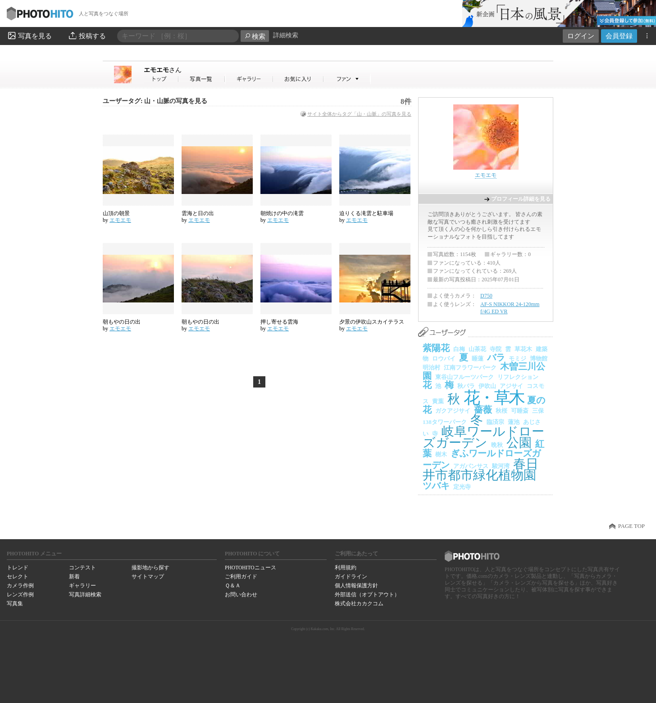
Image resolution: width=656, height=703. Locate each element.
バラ (496, 357)
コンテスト (82, 567)
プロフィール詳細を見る (521, 199)
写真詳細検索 (85, 594)
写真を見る (29, 36)
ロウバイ (444, 358)
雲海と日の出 (198, 213)
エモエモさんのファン (347, 79)
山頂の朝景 (116, 213)
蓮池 (513, 422)
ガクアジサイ (452, 410)
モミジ (517, 358)
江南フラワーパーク (470, 367)
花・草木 (494, 397)
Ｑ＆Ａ (233, 585)
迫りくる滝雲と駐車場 (366, 213)
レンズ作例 (20, 594)
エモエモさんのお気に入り (298, 79)
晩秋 (497, 445)
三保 (538, 410)
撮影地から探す (150, 567)
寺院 (495, 349)
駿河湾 (501, 466)
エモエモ (163, 69)
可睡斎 (519, 410)
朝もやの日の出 (122, 322)
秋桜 (501, 410)
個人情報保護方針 (356, 585)
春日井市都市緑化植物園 (480, 469)
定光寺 (462, 486)
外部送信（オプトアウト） (367, 594)
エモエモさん (161, 79)
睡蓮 (477, 358)
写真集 (15, 603)
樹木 (441, 454)
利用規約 (345, 567)
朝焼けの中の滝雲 (282, 213)
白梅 (459, 349)
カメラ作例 (20, 585)
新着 (74, 576)
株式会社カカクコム (359, 603)
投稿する (87, 36)
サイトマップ (148, 576)
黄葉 (438, 401)
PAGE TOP (631, 526)
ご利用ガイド (241, 576)
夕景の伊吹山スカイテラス (371, 322)
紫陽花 (436, 348)
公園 (519, 443)
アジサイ (511, 386)
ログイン (580, 36)
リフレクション (517, 377)
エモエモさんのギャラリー (249, 79)
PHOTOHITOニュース (250, 567)
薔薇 (483, 410)
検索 (254, 36)
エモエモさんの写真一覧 (201, 79)
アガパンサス (470, 466)
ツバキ (436, 486)
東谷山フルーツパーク (464, 377)
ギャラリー (82, 585)
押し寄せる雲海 (279, 322)
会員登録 (619, 36)
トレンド (17, 567)
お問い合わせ (241, 594)
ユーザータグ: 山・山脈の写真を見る (155, 101)
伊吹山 (487, 386)
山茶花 (477, 349)
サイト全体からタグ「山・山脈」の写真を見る (359, 114)
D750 (486, 296)
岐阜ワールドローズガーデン (483, 437)
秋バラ (466, 386)
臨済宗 (495, 422)
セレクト (17, 576)
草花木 (523, 349)
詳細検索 (285, 35)
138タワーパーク (445, 422)
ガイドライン (351, 576)
